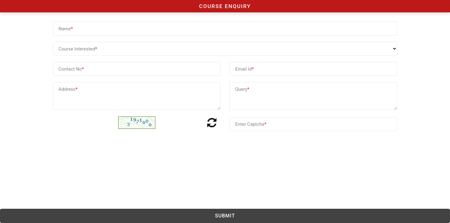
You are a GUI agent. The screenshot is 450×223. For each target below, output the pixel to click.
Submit (225, 216)
